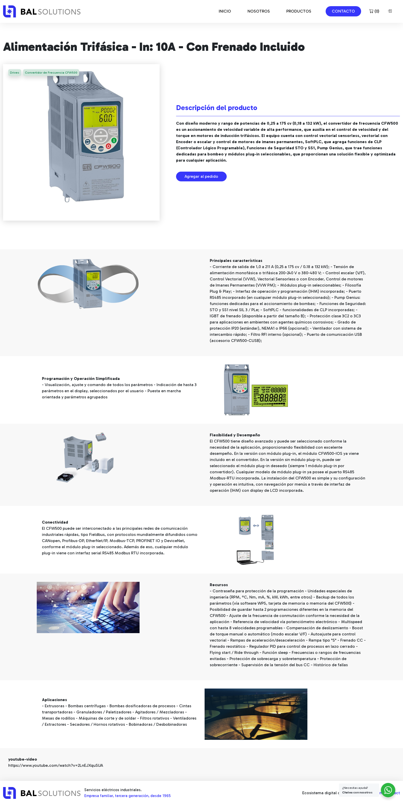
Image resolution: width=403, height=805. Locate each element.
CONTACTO (343, 11)
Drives (15, 72)
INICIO (225, 11)
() (374, 11)
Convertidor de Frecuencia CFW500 (52, 72)
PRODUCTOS (298, 11)
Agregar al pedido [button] (201, 176)
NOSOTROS (259, 11)
